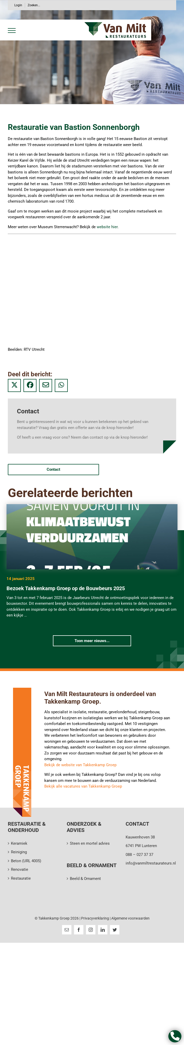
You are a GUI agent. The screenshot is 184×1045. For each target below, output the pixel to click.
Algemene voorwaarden (130, 918)
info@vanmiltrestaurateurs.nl (151, 863)
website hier (107, 227)
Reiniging (19, 852)
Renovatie (19, 869)
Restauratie (21, 878)
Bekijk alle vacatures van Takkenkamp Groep (83, 786)
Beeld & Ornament (85, 878)
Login (18, 5)
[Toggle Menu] (11, 30)
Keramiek (19, 843)
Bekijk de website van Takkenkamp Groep (80, 765)
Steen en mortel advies (90, 843)
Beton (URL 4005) (26, 861)
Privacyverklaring (95, 918)
